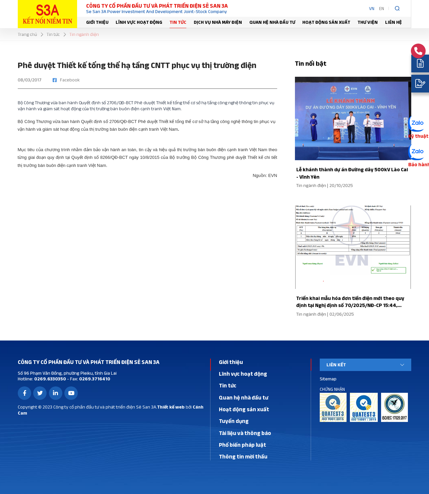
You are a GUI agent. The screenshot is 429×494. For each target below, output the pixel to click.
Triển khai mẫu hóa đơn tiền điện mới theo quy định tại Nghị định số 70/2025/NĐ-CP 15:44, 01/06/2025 (349, 305)
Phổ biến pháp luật (242, 445)
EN (381, 8)
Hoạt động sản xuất (326, 22)
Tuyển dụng (234, 421)
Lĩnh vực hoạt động (139, 22)
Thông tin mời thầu (243, 456)
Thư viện (368, 22)
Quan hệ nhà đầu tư (272, 22)
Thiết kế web (171, 407)
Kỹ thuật (417, 136)
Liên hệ (393, 22)
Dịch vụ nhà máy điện (218, 22)
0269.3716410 (94, 378)
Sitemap (328, 378)
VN (371, 8)
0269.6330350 (49, 378)
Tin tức (178, 22)
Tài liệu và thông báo (245, 433)
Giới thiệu (97, 22)
